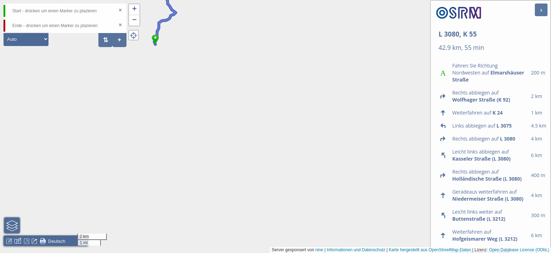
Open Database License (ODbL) (519, 249)
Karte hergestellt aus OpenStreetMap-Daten (430, 249)
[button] (155, 44)
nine (319, 249)
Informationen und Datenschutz (356, 249)
